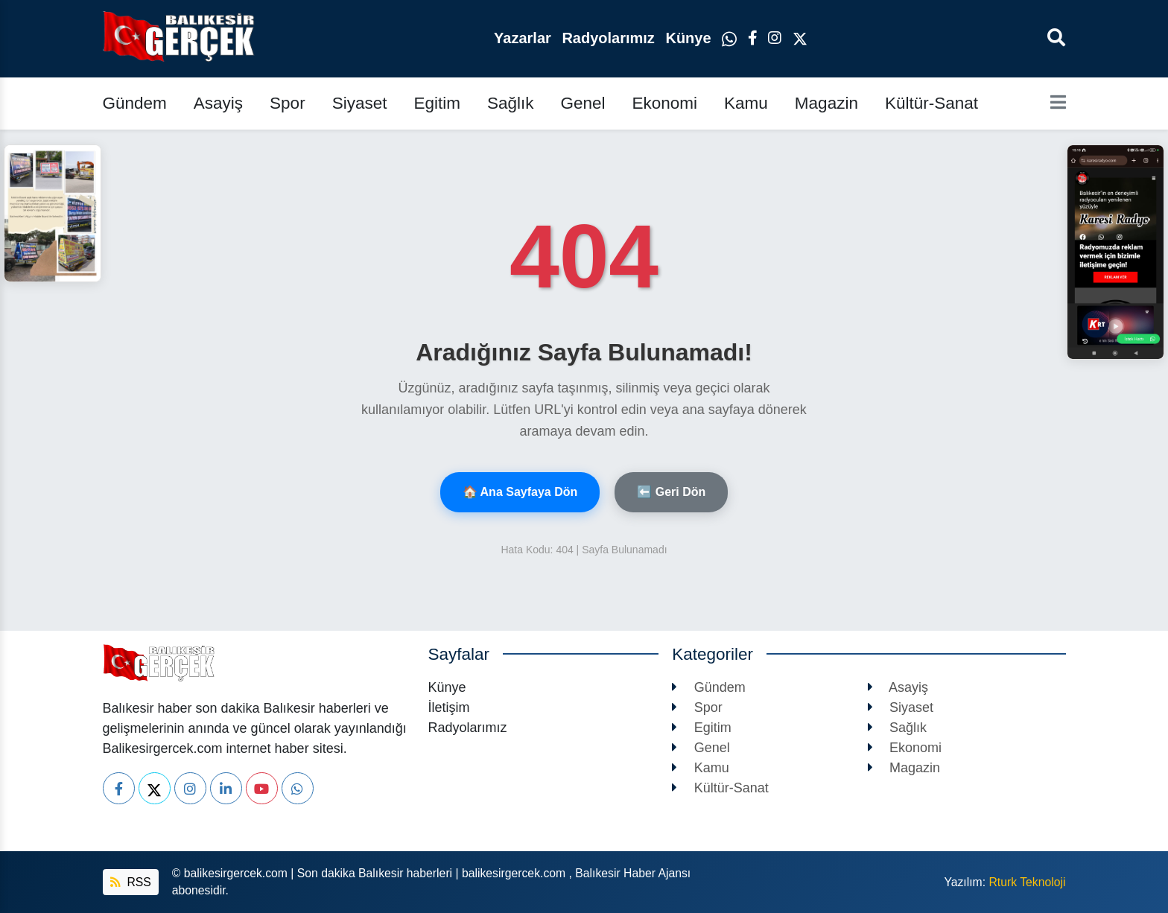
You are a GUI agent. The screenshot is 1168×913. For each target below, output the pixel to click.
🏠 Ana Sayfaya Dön (520, 492)
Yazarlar (524, 38)
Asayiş (218, 103)
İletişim (449, 707)
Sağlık (510, 103)
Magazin (826, 103)
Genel (582, 103)
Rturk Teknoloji (1026, 882)
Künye (690, 38)
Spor (287, 103)
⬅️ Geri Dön (671, 492)
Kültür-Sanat (931, 103)
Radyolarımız (610, 38)
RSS (130, 882)
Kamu (746, 103)
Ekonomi (665, 103)
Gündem (135, 103)
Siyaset (359, 103)
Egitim (436, 103)
